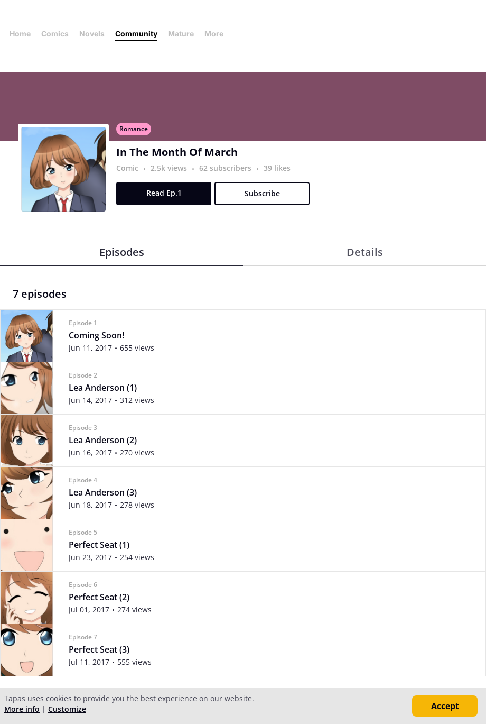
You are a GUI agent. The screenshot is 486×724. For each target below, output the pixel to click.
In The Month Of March (177, 152)
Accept (445, 706)
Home (20, 33)
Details (365, 252)
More (217, 33)
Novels (92, 33)
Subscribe (262, 193)
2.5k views (170, 168)
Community (136, 33)
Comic (127, 168)
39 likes (277, 168)
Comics (55, 33)
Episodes (121, 252)
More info (22, 709)
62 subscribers (226, 168)
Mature (181, 33)
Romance (133, 128)
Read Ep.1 (164, 193)
